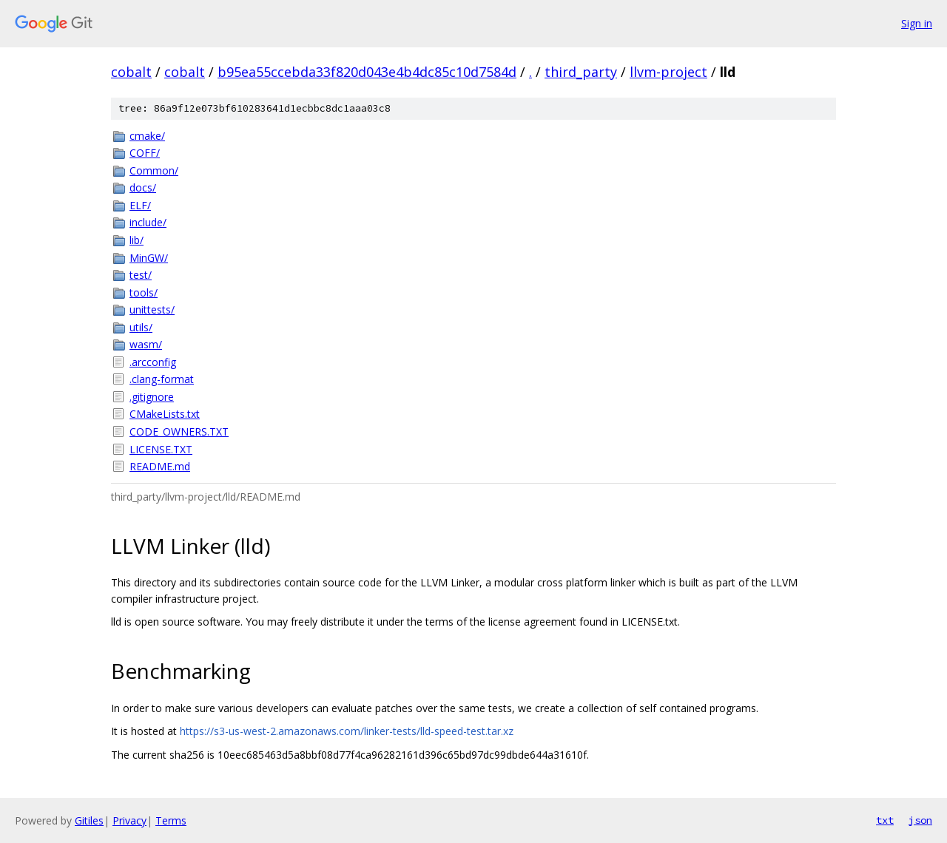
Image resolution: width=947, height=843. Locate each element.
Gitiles (89, 820)
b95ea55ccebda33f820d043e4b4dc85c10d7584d (367, 72)
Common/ (153, 170)
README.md (159, 466)
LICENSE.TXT (160, 449)
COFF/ (144, 153)
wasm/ (145, 344)
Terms (170, 820)
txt (885, 820)
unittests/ (152, 309)
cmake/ (147, 136)
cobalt (131, 72)
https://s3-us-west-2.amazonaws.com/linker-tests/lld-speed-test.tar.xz (346, 731)
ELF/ (140, 205)
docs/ (142, 187)
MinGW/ (148, 258)
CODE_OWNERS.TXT (179, 431)
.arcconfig (152, 362)
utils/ (140, 327)
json (920, 820)
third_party (581, 72)
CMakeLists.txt (164, 414)
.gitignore (151, 397)
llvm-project (668, 72)
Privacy (129, 820)
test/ (140, 275)
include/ (147, 222)
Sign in (916, 23)
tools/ (143, 292)
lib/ (136, 240)
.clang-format (161, 379)
